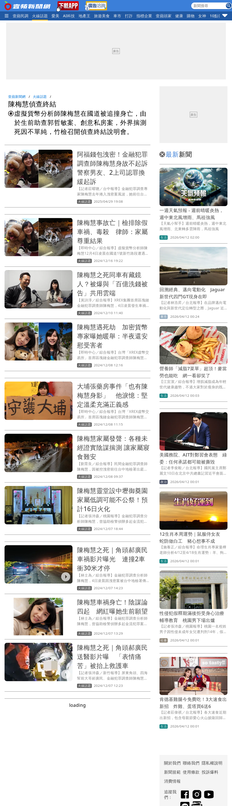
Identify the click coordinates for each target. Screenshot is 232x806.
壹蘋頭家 (164, 15)
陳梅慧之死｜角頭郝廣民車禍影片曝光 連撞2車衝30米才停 (112, 558)
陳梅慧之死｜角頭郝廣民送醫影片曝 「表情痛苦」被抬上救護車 (112, 656)
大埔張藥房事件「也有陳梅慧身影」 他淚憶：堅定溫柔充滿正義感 (112, 395)
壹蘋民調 (21, 15)
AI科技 (69, 15)
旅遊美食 (102, 15)
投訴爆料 (210, 772)
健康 (179, 15)
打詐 (129, 15)
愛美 (55, 15)
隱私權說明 (210, 763)
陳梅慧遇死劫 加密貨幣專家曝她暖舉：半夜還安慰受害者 (112, 336)
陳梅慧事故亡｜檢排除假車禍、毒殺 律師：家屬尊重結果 (112, 231)
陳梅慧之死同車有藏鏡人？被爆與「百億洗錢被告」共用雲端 (112, 283)
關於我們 (172, 763)
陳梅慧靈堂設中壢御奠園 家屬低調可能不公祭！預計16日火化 (115, 499)
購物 (191, 15)
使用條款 (191, 772)
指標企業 (144, 15)
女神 (202, 15)
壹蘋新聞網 (17, 96)
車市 (117, 15)
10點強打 (218, 15)
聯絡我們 (191, 763)
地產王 (84, 15)
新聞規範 (172, 772)
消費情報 (172, 781)
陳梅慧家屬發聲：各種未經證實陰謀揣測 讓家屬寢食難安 (113, 447)
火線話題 (40, 15)
